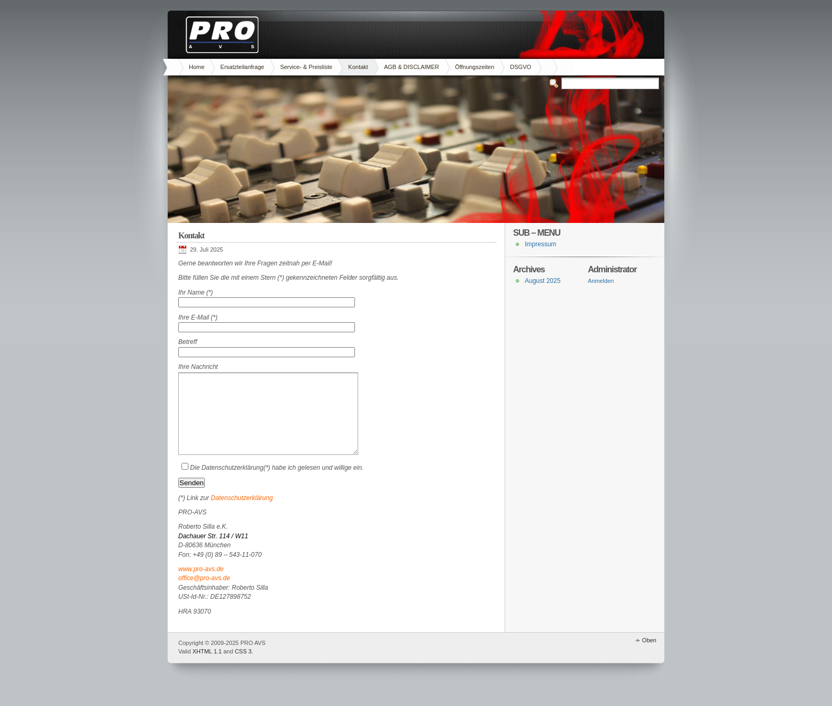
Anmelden (601, 281)
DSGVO (520, 67)
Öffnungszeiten (475, 67)
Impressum (540, 244)
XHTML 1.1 (207, 667)
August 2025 (542, 281)
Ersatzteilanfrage (242, 67)
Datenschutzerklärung (242, 514)
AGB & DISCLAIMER (411, 67)
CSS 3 (243, 667)
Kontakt (358, 67)
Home (196, 67)
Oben (649, 656)
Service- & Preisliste (306, 67)
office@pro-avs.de (204, 594)
